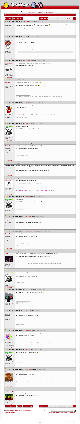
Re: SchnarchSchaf (27, 60)
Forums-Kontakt (52, 412)
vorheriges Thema (10, 406)
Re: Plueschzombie (27, 143)
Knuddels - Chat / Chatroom (61, 412)
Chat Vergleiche (70, 421)
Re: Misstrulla (26, 102)
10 (57, 18)
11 (59, 18)
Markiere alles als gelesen (10, 412)
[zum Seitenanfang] (8, 33)
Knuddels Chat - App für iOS (29, 421)
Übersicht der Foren (31, 12)
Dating (55, 421)
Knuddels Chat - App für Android (15, 421)
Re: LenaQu (26, 270)
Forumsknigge (49, 12)
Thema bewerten (18, 18)
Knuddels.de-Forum (9, 14)
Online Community (62, 421)
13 (64, 18)
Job (40, 422)
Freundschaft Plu (46, 421)
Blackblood (12, 410)
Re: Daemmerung (27, 216)
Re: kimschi (26, 349)
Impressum (76, 421)
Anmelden (18, 11)
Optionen (8, 18)
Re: (25, 36)
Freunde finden (39, 421)
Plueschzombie (28, 410)
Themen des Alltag (18, 14)
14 (67, 18)
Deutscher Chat (5, 421)
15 (69, 18)
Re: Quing (26, 389)
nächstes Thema (27, 406)
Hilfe (45, 12)
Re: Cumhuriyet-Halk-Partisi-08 (30, 231)
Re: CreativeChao (27, 162)
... (55, 18)
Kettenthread (27, 14)
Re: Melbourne (27, 123)
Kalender (40, 12)
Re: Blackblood (27, 21)
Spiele (52, 421)
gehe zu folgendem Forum (46, 410)
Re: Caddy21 (26, 310)
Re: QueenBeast (27, 196)
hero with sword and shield (20, 410)
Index (19, 406)
